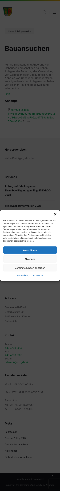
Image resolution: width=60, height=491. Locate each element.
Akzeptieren (30, 249)
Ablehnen (29, 258)
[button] (55, 214)
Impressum (38, 275)
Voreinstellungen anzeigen (30, 267)
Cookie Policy (23, 275)
